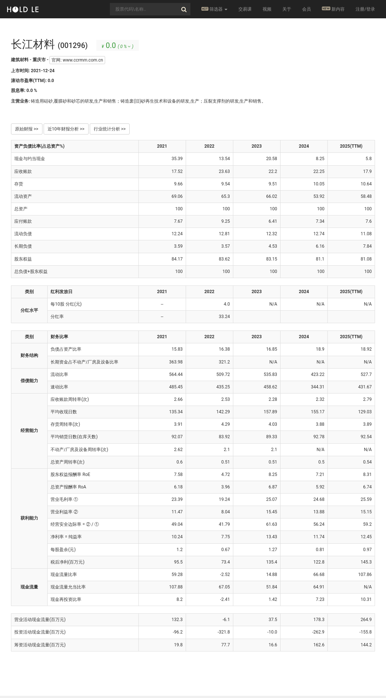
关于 (286, 9)
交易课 (245, 9)
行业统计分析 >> (110, 129)
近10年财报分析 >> (66, 129)
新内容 (333, 9)
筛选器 (214, 9)
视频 (267, 9)
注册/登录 (365, 9)
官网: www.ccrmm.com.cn (77, 60)
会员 (306, 9)
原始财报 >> (26, 129)
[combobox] (150, 9)
